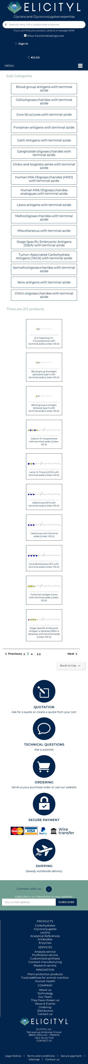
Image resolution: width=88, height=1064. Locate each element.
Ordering (45, 1007)
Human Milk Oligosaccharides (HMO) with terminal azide (44, 179)
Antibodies (45, 939)
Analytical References (45, 936)
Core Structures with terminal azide (44, 114)
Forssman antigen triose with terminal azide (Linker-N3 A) (44, 597)
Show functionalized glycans (44, 35)
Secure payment (71, 1056)
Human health (45, 981)
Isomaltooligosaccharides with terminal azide (44, 269)
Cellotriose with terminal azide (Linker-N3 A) (44, 535)
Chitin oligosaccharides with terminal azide (44, 295)
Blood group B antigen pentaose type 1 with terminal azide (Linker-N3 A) (44, 374)
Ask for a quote (22, 712)
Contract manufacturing (45, 962)
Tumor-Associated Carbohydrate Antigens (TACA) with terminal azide (44, 256)
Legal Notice (13, 1056)
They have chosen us (45, 1000)
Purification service (45, 955)
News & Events (45, 1003)
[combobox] (44, 24)
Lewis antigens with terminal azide (44, 205)
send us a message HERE (61, 30)
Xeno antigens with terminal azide (44, 282)
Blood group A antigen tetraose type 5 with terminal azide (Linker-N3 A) (44, 408)
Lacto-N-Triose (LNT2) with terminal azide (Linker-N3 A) (44, 473)
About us (45, 990)
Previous (12, 654)
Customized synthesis (45, 958)
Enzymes (45, 943)
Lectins (45, 932)
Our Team (45, 997)
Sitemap (34, 1059)
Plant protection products (45, 974)
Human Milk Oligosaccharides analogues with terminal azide (44, 191)
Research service (45, 965)
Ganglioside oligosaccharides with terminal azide (44, 153)
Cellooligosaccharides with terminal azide (44, 101)
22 (39, 654)
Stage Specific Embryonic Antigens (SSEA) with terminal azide (44, 243)
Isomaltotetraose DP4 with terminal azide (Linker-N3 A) (44, 565)
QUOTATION (44, 707)
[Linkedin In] (49, 889)
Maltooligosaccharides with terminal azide (44, 217)
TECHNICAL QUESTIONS (44, 744)
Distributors (45, 1010)
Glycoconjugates (45, 929)
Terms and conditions (41, 1056)
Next (73, 654)
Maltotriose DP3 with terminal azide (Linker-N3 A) (44, 504)
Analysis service (45, 951)
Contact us (45, 1014)
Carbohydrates (45, 925)
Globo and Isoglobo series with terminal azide (44, 166)
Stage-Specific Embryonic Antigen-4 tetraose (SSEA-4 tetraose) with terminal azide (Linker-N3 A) (44, 632)
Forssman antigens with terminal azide (44, 127)
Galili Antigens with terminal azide (44, 140)
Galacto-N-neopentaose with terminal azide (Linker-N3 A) (44, 441)
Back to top (70, 666)
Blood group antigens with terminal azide (44, 88)
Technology (45, 993)
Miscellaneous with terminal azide (44, 230)
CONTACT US (44, 1040)
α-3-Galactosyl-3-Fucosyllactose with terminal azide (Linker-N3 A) (44, 340)
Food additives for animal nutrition (45, 977)
